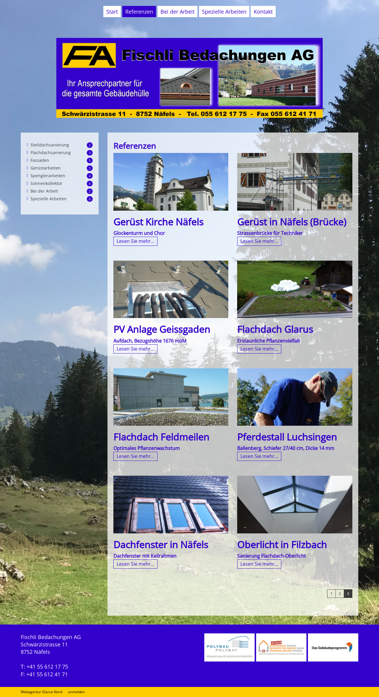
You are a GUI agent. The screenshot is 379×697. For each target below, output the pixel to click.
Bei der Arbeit (177, 11)
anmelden (76, 691)
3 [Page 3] (348, 593)
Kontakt (263, 11)
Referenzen (139, 11)
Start (112, 11)
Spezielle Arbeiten (224, 11)
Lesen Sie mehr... (135, 241)
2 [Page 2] (340, 593)
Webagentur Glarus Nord (41, 692)
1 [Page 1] (331, 593)
